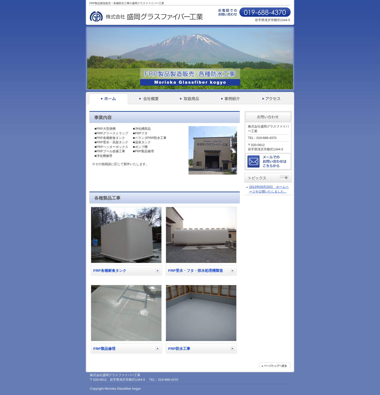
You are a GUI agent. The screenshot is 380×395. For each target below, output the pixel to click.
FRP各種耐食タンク (109, 270)
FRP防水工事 (179, 349)
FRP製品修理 (104, 349)
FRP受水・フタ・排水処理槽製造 (195, 270)
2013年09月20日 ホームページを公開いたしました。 (269, 189)
